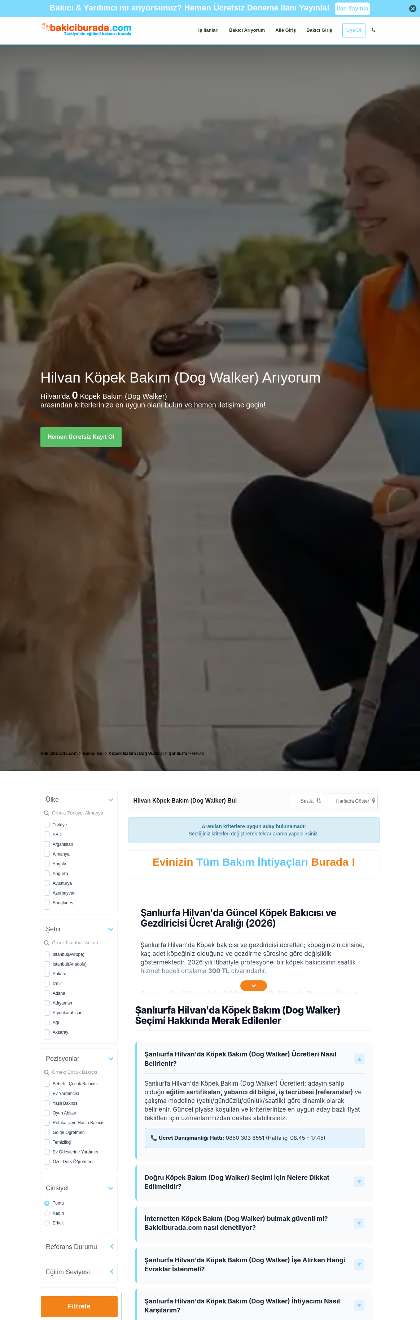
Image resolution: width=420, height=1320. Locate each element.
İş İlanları (208, 30)
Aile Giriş (285, 30)
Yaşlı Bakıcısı (66, 1103)
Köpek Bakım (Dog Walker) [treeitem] (137, 753)
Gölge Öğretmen (69, 1132)
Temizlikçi (62, 1142)
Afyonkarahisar (67, 1012)
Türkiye (60, 824)
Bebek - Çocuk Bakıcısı (75, 1083)
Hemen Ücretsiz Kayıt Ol (81, 436)
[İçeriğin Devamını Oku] (253, 985)
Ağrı (57, 1022)
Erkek (58, 1223)
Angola (59, 863)
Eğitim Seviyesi (68, 1272)
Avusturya (62, 883)
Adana (59, 993)
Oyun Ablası (64, 1113)
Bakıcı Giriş (319, 30)
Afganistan (63, 844)
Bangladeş (63, 902)
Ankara (59, 973)
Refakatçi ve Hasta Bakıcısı (79, 1122)
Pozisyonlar (62, 1058)
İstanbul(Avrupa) (68, 954)
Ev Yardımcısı (66, 1093)
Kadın (58, 1213)
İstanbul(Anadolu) (70, 964)
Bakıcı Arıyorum (247, 30)
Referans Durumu (71, 1246)
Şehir (53, 929)
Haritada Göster (355, 801)
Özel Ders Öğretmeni (73, 1161)
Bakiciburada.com (59, 753)
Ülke (52, 799)
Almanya (61, 854)
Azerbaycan (64, 893)
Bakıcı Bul (93, 753)
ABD (57, 834)
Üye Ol (353, 30)
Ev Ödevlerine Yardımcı (75, 1152)
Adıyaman (62, 1003)
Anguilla (60, 873)
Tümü (58, 1203)
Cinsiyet (57, 1188)
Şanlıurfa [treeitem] (178, 753)
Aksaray (60, 1032)
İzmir (57, 983)
